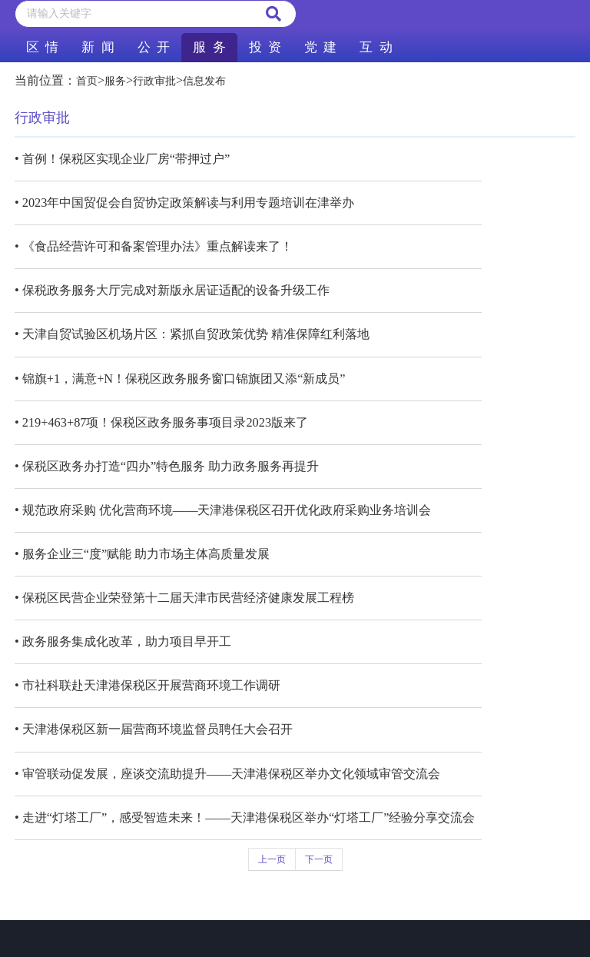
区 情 (42, 47)
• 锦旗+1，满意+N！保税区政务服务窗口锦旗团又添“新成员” (180, 378)
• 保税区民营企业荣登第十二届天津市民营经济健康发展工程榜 (184, 597)
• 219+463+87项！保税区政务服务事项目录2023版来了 (161, 422)
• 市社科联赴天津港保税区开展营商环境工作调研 (147, 685)
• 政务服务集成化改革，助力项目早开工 (123, 641)
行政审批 (154, 81)
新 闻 (97, 47)
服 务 (209, 47)
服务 (115, 81)
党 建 (320, 47)
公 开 (154, 47)
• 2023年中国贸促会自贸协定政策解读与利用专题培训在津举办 (184, 202)
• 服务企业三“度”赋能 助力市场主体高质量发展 (142, 554)
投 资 (265, 47)
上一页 (272, 859)
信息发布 (204, 81)
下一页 (319, 859)
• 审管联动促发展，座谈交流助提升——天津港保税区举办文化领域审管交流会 (227, 773)
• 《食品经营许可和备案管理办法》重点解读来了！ (154, 246)
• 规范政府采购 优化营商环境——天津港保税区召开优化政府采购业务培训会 (223, 510)
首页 (87, 81)
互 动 (376, 47)
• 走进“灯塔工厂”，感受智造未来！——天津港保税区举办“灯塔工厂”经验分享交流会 (245, 817)
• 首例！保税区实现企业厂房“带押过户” (122, 158)
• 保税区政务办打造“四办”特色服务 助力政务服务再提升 (167, 466)
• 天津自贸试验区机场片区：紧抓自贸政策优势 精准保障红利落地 (192, 334)
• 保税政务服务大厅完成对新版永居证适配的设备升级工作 (172, 290)
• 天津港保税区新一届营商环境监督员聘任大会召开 (154, 729)
